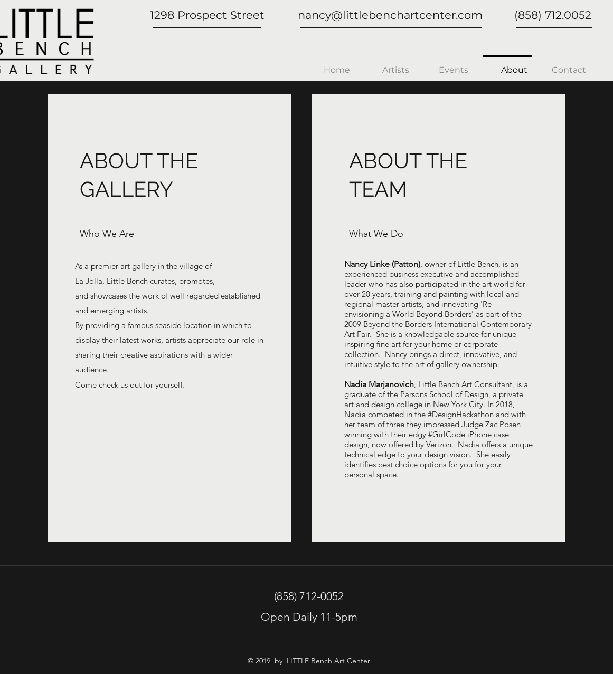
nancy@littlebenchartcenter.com (390, 15)
